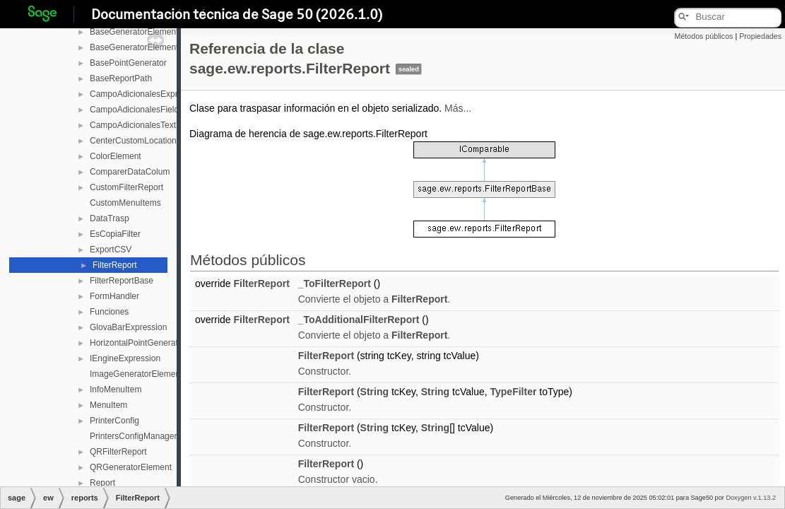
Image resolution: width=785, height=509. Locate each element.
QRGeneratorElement (131, 467)
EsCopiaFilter (115, 234)
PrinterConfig (114, 421)
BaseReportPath (121, 78)
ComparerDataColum (130, 172)
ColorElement (115, 156)
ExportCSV (110, 250)
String (374, 391)
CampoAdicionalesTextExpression (154, 125)
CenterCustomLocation (133, 141)
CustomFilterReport (126, 187)
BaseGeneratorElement (134, 32)
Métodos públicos (704, 36)
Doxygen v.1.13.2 (751, 497)
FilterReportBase (121, 281)
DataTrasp (109, 218)
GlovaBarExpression (128, 327)
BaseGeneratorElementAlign (143, 47)
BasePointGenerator (128, 63)
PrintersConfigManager (133, 436)
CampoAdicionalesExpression (146, 94)
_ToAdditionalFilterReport (359, 319)
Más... (457, 108)
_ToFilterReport (334, 283)
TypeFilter (513, 391)
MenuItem (108, 405)
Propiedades (760, 36)
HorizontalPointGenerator (137, 343)
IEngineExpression (125, 358)
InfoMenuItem (115, 389)
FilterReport (115, 265)
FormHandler (114, 296)
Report (102, 483)
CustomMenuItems (125, 203)
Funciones (109, 312)
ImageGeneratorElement (136, 374)
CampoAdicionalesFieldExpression (155, 110)
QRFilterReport (118, 452)
